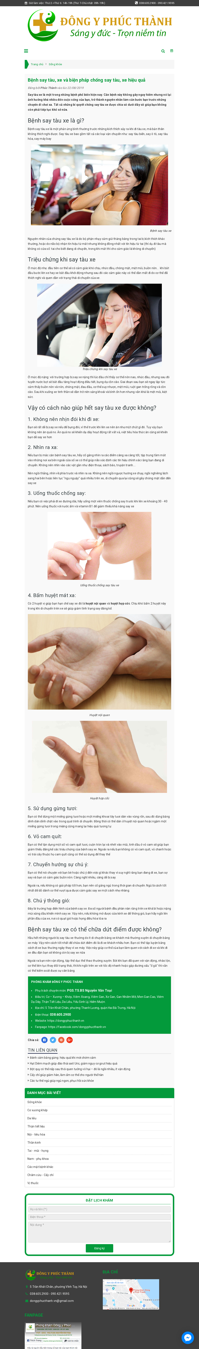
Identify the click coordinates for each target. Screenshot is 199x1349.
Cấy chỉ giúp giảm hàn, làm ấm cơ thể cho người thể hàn (67, 1075)
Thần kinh (34, 1142)
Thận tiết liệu (36, 1126)
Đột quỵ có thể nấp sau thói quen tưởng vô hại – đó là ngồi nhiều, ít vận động (80, 1069)
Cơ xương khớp (37, 1110)
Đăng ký (99, 1248)
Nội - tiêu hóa (36, 1134)
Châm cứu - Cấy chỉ (40, 1175)
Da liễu (31, 1118)
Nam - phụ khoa (38, 1158)
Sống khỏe (34, 1102)
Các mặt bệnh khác (40, 1167)
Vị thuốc (32, 1183)
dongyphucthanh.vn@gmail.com (52, 1300)
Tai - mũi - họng (37, 1150)
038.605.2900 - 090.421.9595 (154, 3)
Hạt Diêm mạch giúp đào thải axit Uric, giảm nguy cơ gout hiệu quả (73, 1063)
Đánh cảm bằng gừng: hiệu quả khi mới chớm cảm (63, 1057)
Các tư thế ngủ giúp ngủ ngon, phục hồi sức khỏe (62, 1080)
